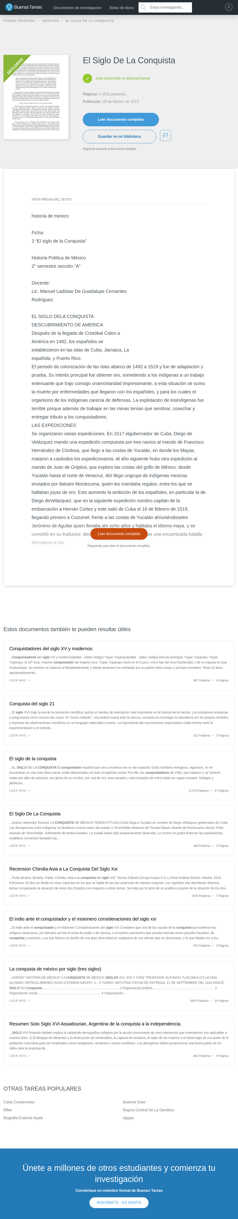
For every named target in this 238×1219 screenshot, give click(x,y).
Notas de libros (121, 8)
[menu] (230, 7)
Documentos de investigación (77, 8)
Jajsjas (128, 1118)
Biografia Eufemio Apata (23, 1118)
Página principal (20, 21)
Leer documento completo (121, 119)
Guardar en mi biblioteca (119, 136)
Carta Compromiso (18, 1102)
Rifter (7, 1110)
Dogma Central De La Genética (148, 1110)
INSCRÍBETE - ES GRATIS (119, 1203)
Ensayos (51, 21)
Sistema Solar (134, 1102)
